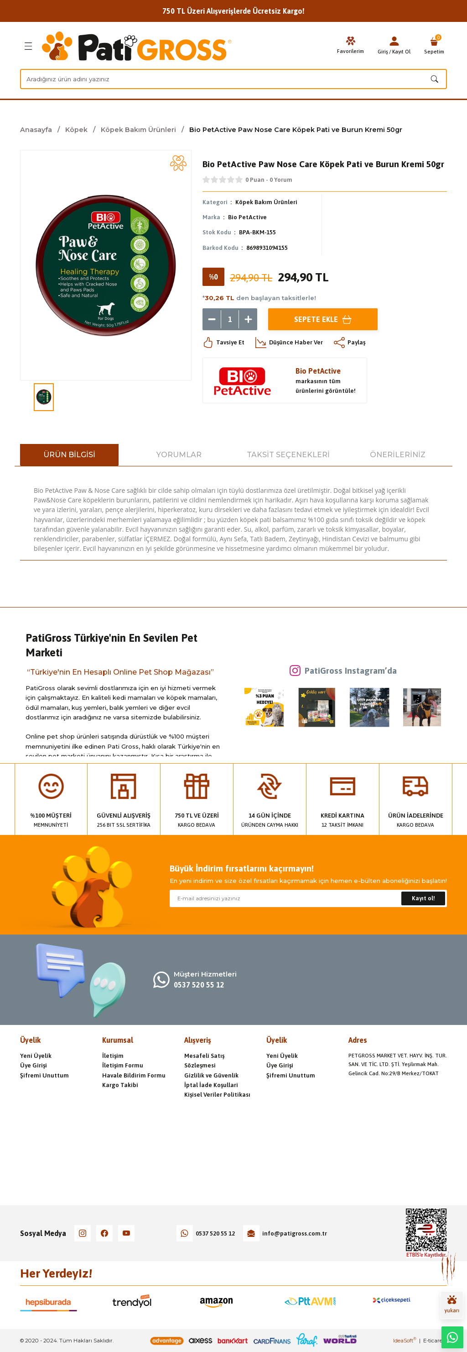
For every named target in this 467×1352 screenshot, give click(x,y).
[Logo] (137, 46)
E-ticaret (433, 1340)
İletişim (113, 1055)
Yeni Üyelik (36, 1055)
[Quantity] (230, 319)
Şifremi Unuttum (44, 1075)
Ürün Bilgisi (69, 454)
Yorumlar (179, 454)
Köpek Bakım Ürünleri (266, 202)
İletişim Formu (122, 1065)
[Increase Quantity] (248, 319)
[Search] (233, 79)
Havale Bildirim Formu (134, 1075)
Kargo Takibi (120, 1085)
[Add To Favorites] (178, 163)
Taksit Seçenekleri (288, 454)
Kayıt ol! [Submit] (423, 898)
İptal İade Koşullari (211, 1085)
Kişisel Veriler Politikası (217, 1094)
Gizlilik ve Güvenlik (211, 1075)
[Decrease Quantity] (211, 319)
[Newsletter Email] (308, 898)
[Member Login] (394, 41)
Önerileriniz (397, 454)
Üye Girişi (33, 1065)
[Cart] (434, 46)
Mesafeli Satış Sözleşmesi (204, 1060)
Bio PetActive (247, 217)
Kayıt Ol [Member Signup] (401, 51)
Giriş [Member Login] (383, 51)
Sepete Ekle (323, 319)
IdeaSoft (404, 1340)
